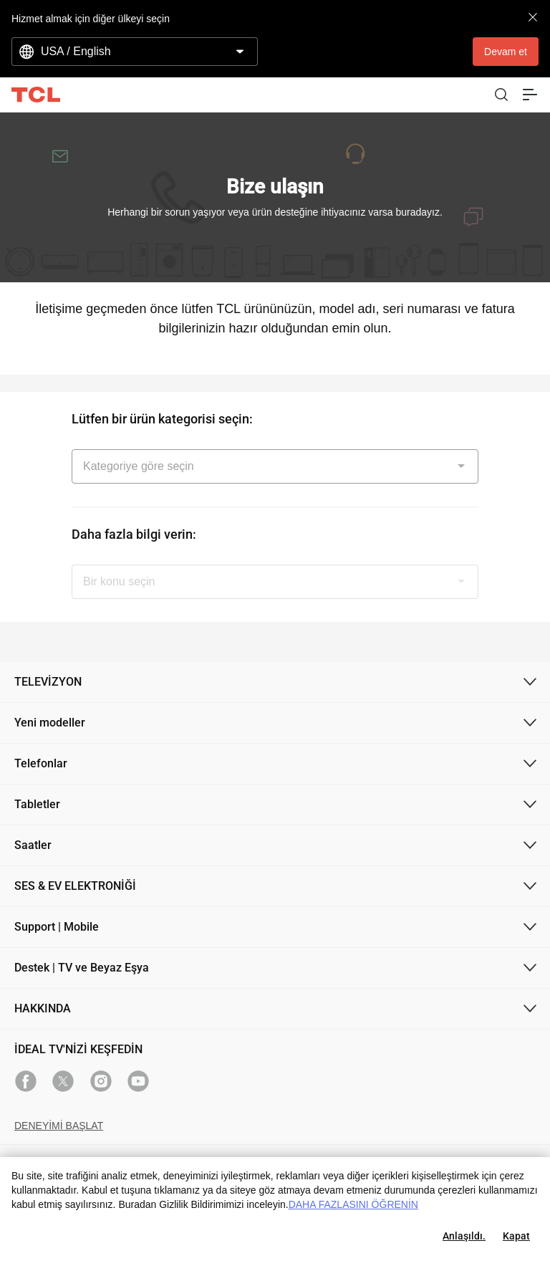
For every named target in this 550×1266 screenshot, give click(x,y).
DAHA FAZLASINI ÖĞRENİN (353, 1204)
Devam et (505, 51)
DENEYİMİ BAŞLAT (58, 1125)
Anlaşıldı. (464, 1236)
